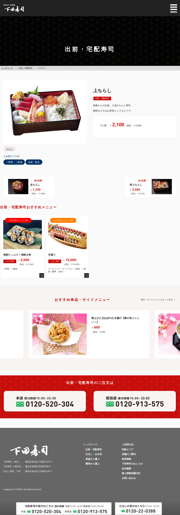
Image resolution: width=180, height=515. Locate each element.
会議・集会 (34, 162)
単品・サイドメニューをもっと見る (157, 299)
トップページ (7, 68)
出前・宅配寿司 (25, 68)
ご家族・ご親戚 (14, 162)
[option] (90, 334)
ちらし (9, 149)
